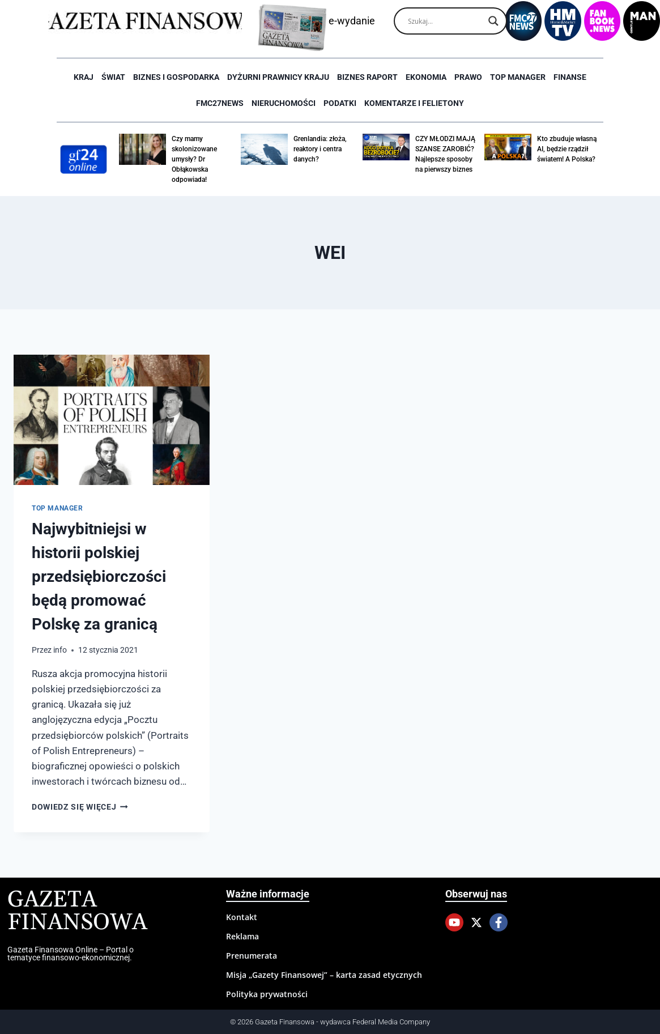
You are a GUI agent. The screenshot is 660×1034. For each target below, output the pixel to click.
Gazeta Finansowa (77, 911)
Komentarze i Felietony (414, 103)
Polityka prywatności (267, 994)
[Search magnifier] (493, 21)
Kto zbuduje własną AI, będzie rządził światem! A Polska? (567, 149)
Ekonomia (426, 77)
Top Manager (518, 77)
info (60, 649)
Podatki (339, 103)
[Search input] (445, 21)
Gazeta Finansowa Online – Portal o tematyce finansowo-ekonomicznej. (70, 953)
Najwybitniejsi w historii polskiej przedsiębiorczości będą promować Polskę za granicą (99, 576)
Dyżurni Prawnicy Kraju (278, 77)
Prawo (468, 77)
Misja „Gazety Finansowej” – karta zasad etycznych (324, 974)
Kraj (83, 77)
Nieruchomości (284, 103)
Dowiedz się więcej (80, 806)
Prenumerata (251, 955)
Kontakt (241, 917)
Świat (113, 77)
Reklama (242, 936)
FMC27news (220, 103)
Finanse (569, 77)
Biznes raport (367, 77)
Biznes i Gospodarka (176, 77)
